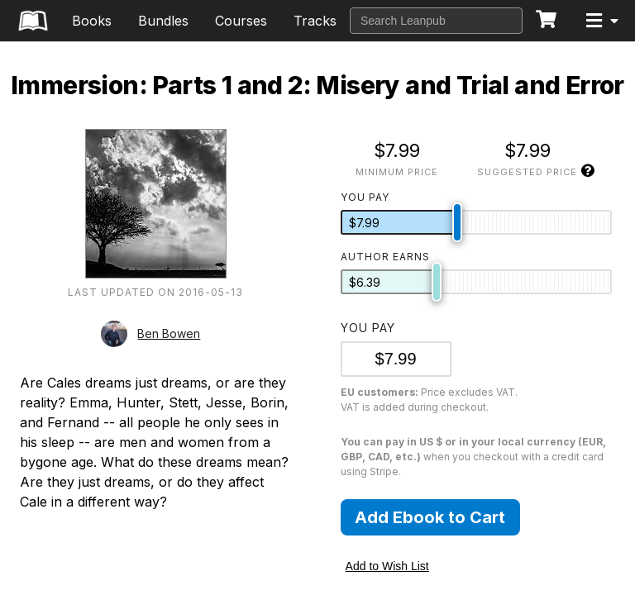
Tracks (315, 20)
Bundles (163, 20)
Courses (241, 20)
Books (92, 20)
